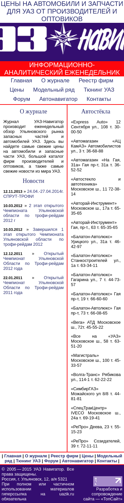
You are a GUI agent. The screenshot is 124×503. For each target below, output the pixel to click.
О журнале (55, 80)
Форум (21, 99)
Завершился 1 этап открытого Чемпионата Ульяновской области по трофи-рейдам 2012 (33, 237)
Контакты (99, 99)
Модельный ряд (53, 90)
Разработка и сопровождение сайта (102, 493)
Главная (21, 80)
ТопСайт (111, 498)
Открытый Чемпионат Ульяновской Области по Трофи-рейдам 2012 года (33, 261)
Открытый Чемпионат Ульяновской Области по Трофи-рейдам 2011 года (33, 285)
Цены (17, 90)
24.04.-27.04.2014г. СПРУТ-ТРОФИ (33, 194)
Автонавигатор (58, 99)
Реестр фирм (96, 80)
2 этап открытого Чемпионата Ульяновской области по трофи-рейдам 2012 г (33, 213)
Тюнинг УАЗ (99, 90)
